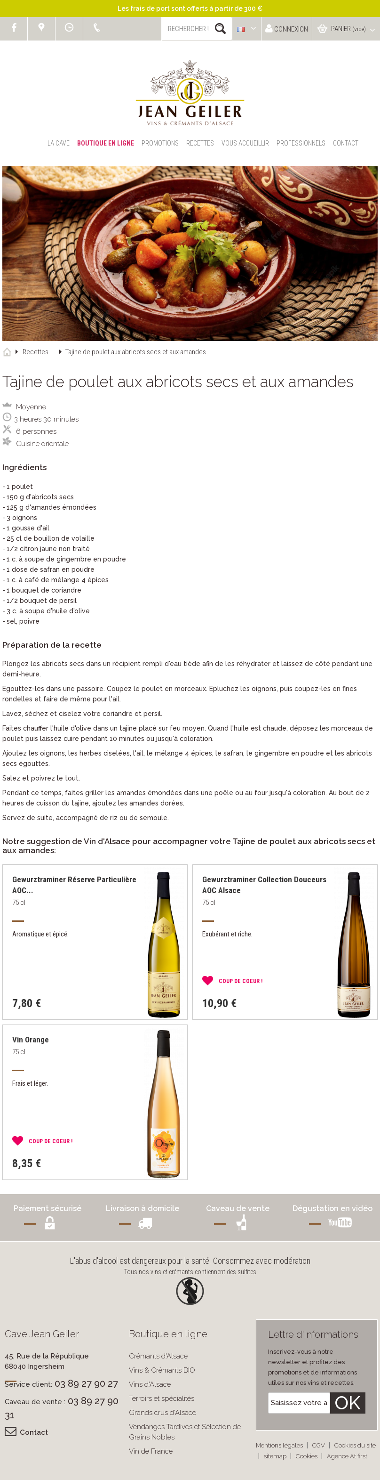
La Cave (59, 143)
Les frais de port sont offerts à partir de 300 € (190, 8)
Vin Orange (30, 1039)
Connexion (286, 28)
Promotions (160, 143)
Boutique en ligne (105, 143)
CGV (319, 1445)
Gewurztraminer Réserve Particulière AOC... (74, 885)
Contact (345, 143)
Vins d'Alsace (150, 1384)
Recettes (200, 143)
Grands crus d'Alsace (162, 1412)
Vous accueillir (245, 143)
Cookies (307, 1456)
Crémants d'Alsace (158, 1356)
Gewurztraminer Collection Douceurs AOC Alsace (264, 885)
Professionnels (301, 143)
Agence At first (347, 1456)
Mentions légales (280, 1445)
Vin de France (151, 1451)
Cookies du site (355, 1445)
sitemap (276, 1456)
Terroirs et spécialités (161, 1398)
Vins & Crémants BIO (162, 1370)
